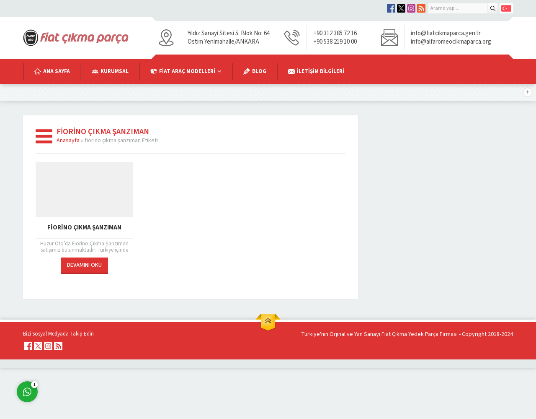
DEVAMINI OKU (84, 265)
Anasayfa (68, 140)
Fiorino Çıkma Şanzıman (84, 227)
